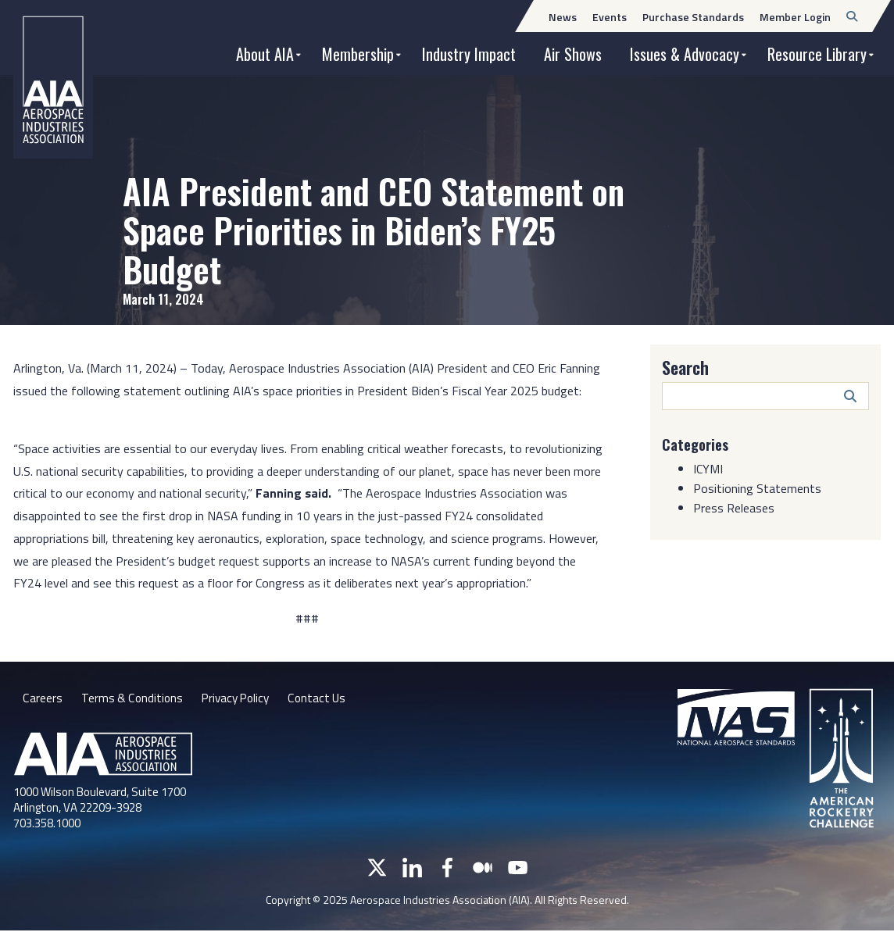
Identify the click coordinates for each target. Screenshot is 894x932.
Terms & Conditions (132, 699)
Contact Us (324, 699)
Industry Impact (469, 54)
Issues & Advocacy (684, 54)
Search (685, 367)
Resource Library (817, 54)
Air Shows (573, 54)
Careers (42, 699)
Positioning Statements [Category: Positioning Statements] (757, 487)
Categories (698, 443)
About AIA (265, 54)
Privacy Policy (239, 699)
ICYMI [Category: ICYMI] (708, 468)
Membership (358, 54)
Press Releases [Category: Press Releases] (733, 507)
